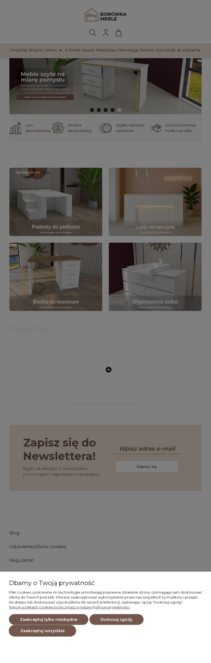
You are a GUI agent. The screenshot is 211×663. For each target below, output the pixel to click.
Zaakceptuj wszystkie (42, 630)
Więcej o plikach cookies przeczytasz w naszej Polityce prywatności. (69, 607)
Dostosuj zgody (116, 619)
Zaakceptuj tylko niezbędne (48, 619)
